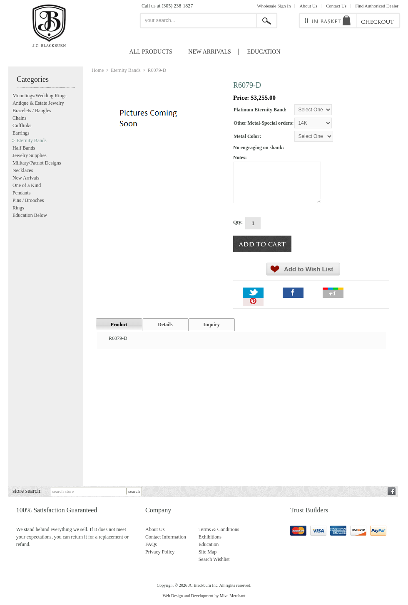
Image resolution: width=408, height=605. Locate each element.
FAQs (151, 544)
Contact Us (336, 6)
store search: (27, 491)
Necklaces (22, 170)
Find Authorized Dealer (376, 6)
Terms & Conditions (219, 529)
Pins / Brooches (28, 200)
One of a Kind (26, 185)
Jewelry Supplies (29, 155)
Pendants (21, 193)
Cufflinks (21, 125)
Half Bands (23, 148)
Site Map (208, 552)
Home (98, 70)
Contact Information (165, 537)
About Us (308, 6)
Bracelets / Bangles (31, 110)
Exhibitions (210, 537)
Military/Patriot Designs (36, 163)
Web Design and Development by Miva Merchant (203, 595)
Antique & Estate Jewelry (38, 103)
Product (118, 324)
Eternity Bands (126, 70)
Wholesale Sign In (274, 6)
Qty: (238, 222)
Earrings (21, 133)
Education (263, 52)
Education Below (29, 215)
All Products (150, 52)
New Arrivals (209, 52)
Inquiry (211, 324)
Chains (19, 118)
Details (165, 324)
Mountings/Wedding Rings (39, 95)
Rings (18, 208)
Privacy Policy (159, 552)
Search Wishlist (214, 559)
